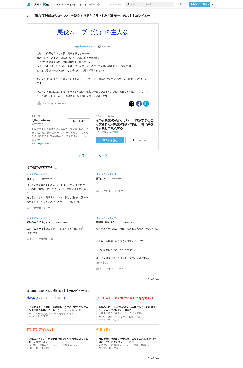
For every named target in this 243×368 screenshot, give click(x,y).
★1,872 (33, 345)
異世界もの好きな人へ (38, 222)
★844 (101, 317)
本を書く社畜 (74, 310)
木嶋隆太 (104, 132)
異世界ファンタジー (50, 345)
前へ (83, 155)
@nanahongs (62, 222)
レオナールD (40, 341)
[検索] (128, 4)
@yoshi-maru (128, 222)
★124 (32, 314)
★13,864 (103, 345)
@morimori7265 (119, 179)
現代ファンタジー (47, 314)
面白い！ (101, 178)
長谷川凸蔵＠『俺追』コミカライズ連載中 (121, 313)
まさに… (31, 178)
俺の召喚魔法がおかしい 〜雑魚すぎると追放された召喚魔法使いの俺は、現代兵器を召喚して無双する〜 (124, 124)
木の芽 (130, 341)
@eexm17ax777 (49, 179)
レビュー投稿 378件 (41, 144)
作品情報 (115, 132)
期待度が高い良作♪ (106, 222)
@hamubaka (104, 46)
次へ (102, 155)
